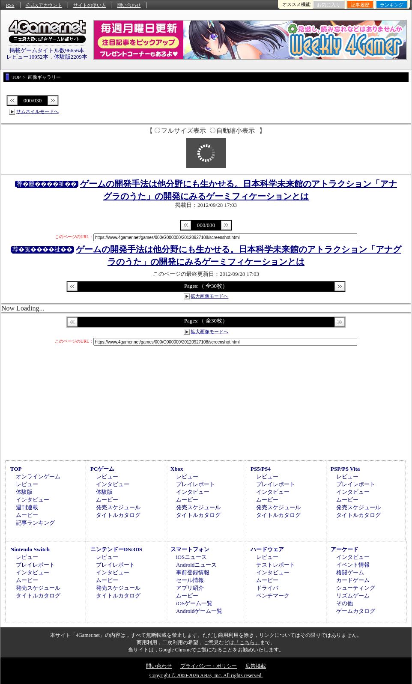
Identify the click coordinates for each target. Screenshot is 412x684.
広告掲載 (255, 666)
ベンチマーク (273, 595)
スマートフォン (189, 549)
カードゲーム (353, 580)
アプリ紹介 (190, 588)
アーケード (344, 549)
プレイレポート (195, 484)
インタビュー (32, 499)
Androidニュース (196, 565)
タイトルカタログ (118, 515)
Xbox (176, 469)
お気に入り (328, 4)
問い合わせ (129, 5)
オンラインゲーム (38, 476)
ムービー (27, 515)
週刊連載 (27, 507)
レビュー (27, 484)
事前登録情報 (192, 572)
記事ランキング (35, 523)
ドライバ (267, 588)
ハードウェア (267, 549)
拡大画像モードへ (209, 296)
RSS (10, 5)
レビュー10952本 (27, 57)
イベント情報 (353, 565)
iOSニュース (191, 557)
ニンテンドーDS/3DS (116, 549)
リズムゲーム (353, 595)
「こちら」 (247, 642)
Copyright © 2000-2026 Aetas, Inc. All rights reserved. (206, 675)
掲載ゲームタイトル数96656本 (47, 50)
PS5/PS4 (261, 469)
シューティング (355, 588)
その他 (344, 603)
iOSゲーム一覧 (194, 603)
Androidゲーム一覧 (199, 611)
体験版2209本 (70, 57)
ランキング (391, 4)
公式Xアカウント (44, 5)
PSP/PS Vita (345, 469)
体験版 (24, 492)
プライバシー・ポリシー (208, 666)
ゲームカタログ (355, 611)
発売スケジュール (118, 507)
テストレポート (275, 565)
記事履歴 (360, 4)
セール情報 (190, 580)
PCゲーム (102, 469)
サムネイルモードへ (37, 111)
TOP (16, 469)
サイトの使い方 (89, 5)
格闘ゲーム (350, 572)
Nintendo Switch (30, 549)
